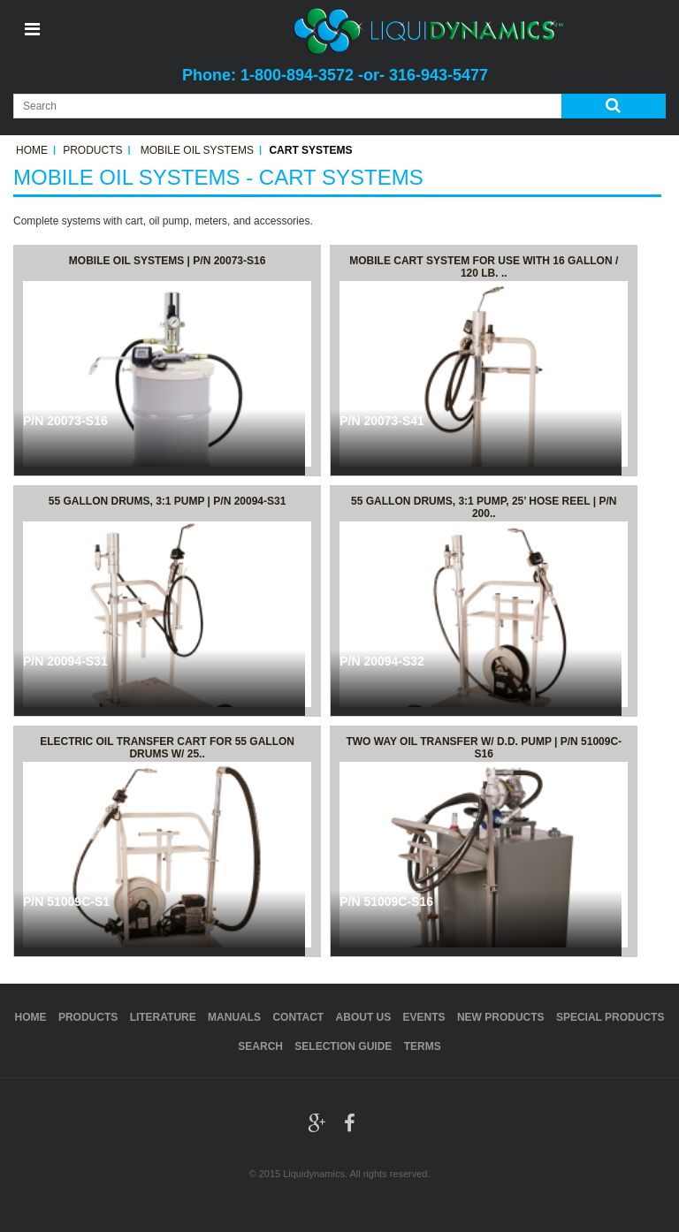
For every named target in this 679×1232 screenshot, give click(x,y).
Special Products (610, 1017)
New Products (501, 1017)
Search (260, 1046)
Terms (422, 1046)
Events (424, 1017)
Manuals (234, 1017)
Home (32, 150)
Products (92, 150)
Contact (298, 1017)
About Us (364, 1017)
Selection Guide (343, 1046)
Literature (163, 1017)
